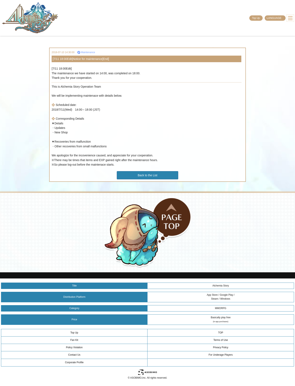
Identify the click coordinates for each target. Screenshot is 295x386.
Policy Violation (74, 347)
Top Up (256, 18)
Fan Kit (74, 340)
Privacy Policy (220, 347)
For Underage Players (221, 354)
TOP (220, 332)
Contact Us (74, 354)
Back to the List (147, 175)
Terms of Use (220, 340)
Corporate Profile (74, 362)
